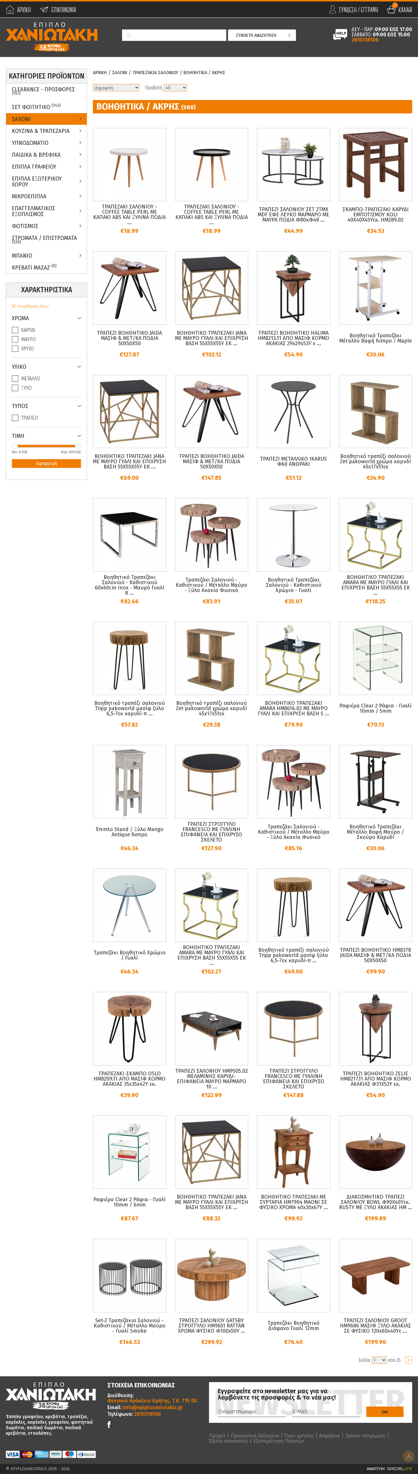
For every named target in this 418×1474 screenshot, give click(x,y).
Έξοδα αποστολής (229, 1440)
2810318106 (365, 39)
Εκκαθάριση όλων (33, 306)
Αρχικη (101, 72)
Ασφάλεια (331, 1435)
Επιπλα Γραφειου (34, 166)
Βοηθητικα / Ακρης (212, 72)
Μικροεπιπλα (29, 196)
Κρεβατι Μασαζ (34, 267)
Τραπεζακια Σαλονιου (159, 72)
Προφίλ (217, 1435)
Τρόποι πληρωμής (367, 1435)
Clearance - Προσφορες (43, 91)
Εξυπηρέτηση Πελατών (280, 1440)
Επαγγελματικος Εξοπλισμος (33, 211)
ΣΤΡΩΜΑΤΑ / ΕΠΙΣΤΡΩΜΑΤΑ (44, 239)
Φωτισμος (25, 225)
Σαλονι (21, 118)
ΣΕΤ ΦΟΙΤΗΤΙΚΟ (36, 106)
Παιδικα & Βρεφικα (36, 154)
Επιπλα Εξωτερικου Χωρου (37, 181)
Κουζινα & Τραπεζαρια (41, 130)
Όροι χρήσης (300, 1435)
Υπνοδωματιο (30, 142)
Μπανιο (22, 255)
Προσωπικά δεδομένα (255, 1435)
